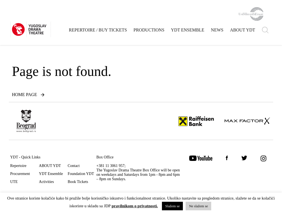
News (217, 30)
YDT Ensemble (187, 30)
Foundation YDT (81, 174)
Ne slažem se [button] (198, 206)
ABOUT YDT (242, 30)
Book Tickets (78, 182)
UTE (14, 182)
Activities (46, 182)
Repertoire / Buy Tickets (98, 30)
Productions (149, 30)
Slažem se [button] (172, 206)
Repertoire (18, 166)
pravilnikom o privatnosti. (135, 206)
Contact (74, 166)
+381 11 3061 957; (111, 166)
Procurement (20, 174)
